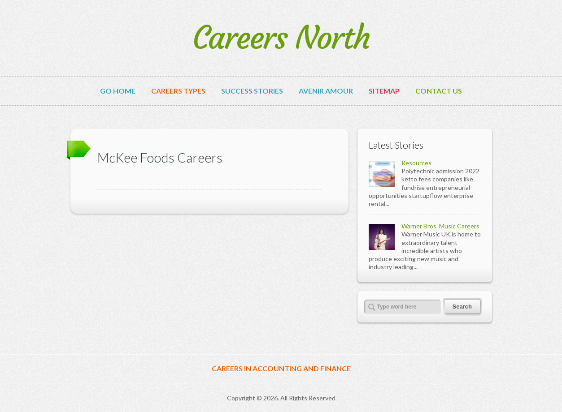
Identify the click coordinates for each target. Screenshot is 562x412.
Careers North (281, 37)
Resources (416, 163)
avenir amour (326, 90)
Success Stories (252, 90)
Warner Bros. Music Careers (440, 226)
